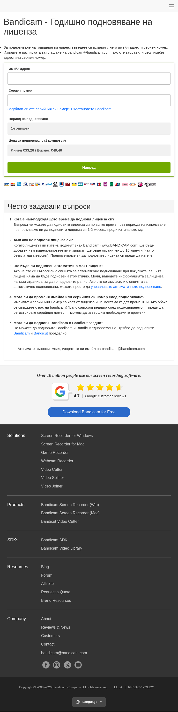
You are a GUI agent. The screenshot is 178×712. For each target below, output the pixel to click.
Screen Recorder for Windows (67, 436)
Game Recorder (55, 452)
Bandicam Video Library (61, 548)
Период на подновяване (28, 119)
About (46, 619)
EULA (118, 687)
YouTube (78, 664)
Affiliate (47, 583)
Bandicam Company (66, 687)
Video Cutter (52, 469)
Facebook (46, 664)
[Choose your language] (89, 702)
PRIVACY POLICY (141, 687)
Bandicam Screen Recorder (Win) (70, 505)
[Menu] (171, 6)
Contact (47, 644)
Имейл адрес (19, 69)
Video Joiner (52, 486)
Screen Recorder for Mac (62, 444)
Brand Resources (56, 600)
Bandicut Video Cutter (60, 521)
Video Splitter (52, 478)
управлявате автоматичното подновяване (126, 286)
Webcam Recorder (57, 461)
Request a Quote (55, 592)
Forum (46, 575)
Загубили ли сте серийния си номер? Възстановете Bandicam (59, 109)
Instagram (56, 664)
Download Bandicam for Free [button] (89, 412)
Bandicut (41, 333)
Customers (50, 636)
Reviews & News (55, 627)
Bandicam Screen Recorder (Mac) (70, 513)
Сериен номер (20, 90)
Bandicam (28, 6)
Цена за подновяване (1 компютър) (37, 140)
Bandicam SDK (54, 540)
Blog (45, 567)
